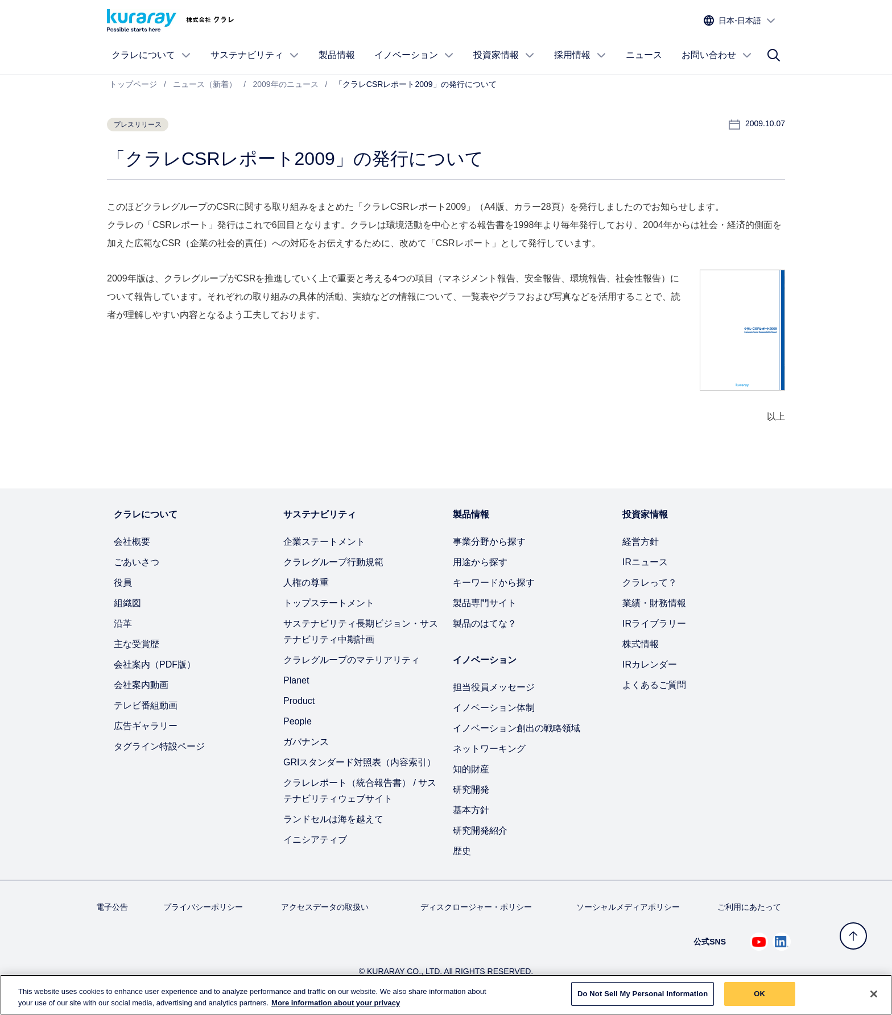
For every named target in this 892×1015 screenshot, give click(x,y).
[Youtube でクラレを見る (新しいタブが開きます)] (759, 942)
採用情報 (580, 55)
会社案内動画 (141, 685)
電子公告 (112, 907)
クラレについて (151, 55)
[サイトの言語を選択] (740, 21)
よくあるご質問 (654, 685)
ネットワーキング (489, 748)
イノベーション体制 (494, 707)
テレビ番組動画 (145, 705)
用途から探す (480, 562)
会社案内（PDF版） (155, 664)
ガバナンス (306, 742)
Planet (296, 680)
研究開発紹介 (480, 830)
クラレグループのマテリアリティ (351, 660)
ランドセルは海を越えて (333, 819)
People (297, 721)
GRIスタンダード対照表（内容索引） (359, 762)
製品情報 (337, 55)
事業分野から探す (489, 541)
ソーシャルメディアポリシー (628, 907)
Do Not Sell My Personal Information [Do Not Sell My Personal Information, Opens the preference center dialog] (642, 998)
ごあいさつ (136, 562)
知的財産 (471, 769)
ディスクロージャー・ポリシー (476, 907)
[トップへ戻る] (853, 936)
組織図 (127, 603)
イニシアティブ (315, 839)
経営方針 (640, 541)
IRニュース (645, 562)
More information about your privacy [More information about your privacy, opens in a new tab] (335, 1006)
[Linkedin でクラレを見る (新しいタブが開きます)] (782, 942)
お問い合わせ (717, 55)
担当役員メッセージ (494, 687)
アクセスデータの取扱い (325, 907)
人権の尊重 (306, 582)
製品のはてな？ (485, 623)
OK (759, 998)
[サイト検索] (773, 55)
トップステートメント (328, 603)
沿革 (123, 623)
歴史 (462, 851)
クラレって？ (649, 582)
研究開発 (471, 789)
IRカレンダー (649, 664)
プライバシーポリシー (203, 907)
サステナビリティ (254, 55)
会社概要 (132, 541)
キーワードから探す (494, 582)
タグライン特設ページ (159, 746)
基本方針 (471, 810)
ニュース (644, 55)
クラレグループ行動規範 (333, 562)
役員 (123, 582)
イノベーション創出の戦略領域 (516, 728)
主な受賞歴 (136, 644)
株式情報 (640, 644)
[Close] (873, 997)
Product (299, 701)
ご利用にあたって (749, 907)
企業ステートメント (324, 541)
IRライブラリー (654, 623)
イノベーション (414, 55)
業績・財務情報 (654, 603)
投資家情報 (504, 55)
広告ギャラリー (145, 726)
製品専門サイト (485, 603)
